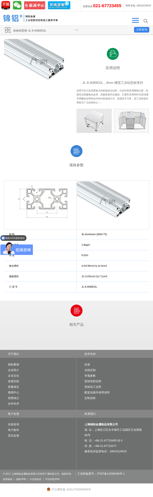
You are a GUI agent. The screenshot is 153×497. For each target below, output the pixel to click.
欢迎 (87, 364)
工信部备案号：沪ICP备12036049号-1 (101, 473)
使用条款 (8, 479)
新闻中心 (13, 392)
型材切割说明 (92, 381)
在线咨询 (13, 424)
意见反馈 (13, 435)
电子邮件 (13, 430)
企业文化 (13, 375)
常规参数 (90, 375)
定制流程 (90, 398)
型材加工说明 (92, 386)
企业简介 (13, 370)
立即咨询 (141, 29)
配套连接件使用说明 (97, 392)
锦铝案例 (13, 364)
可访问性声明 (52, 479)
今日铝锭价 (35, 479)
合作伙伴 (13, 403)
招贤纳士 (13, 398)
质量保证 (13, 386)
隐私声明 (21, 479)
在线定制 (90, 370)
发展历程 (13, 381)
